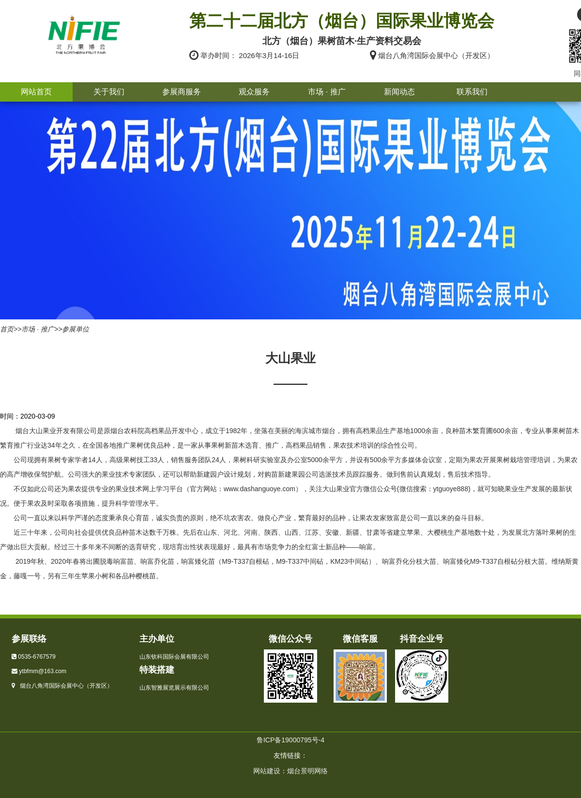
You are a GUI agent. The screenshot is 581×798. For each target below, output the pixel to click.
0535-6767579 (36, 656)
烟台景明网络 (307, 771)
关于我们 (108, 92)
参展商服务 (181, 92)
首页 (7, 329)
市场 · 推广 (326, 92)
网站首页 (36, 92)
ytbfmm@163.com (42, 671)
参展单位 (75, 329)
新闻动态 (399, 92)
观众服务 (254, 92)
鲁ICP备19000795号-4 (290, 740)
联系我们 (472, 92)
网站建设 (266, 771)
